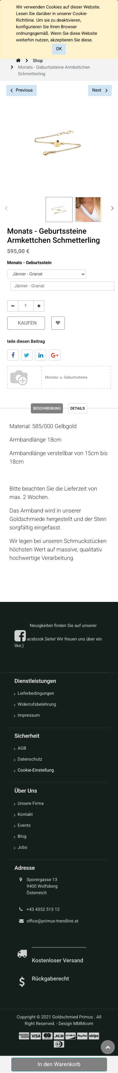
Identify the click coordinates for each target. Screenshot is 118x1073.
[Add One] (38, 305)
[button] (58, 323)
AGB (22, 748)
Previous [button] (21, 90)
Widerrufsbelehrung (37, 704)
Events (24, 825)
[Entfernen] (12, 305)
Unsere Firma (31, 803)
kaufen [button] (26, 323)
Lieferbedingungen (36, 693)
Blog (22, 836)
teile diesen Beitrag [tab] (26, 341)
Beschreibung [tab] (47, 408)
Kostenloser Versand (58, 961)
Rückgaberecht (50, 979)
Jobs (22, 847)
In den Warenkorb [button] (58, 1064)
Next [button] (100, 90)
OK (59, 48)
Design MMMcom (76, 1023)
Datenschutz (30, 759)
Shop (38, 60)
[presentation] (6, 208)
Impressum (29, 715)
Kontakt (25, 814)
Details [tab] (77, 408)
